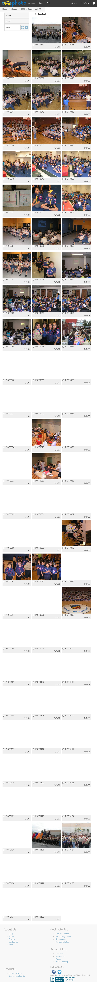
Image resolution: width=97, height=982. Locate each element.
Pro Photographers (63, 936)
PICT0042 (38, 112)
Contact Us (13, 942)
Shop (41, 3)
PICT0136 (68, 45)
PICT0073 (68, 414)
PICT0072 (38, 414)
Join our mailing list (17, 976)
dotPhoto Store (15, 973)
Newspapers (60, 939)
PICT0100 (68, 648)
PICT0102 (38, 682)
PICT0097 (68, 615)
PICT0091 (8, 581)
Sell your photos (62, 942)
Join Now (85, 3)
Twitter (59, 972)
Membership (60, 956)
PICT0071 (8, 414)
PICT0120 (38, 782)
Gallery (50, 3)
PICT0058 (38, 279)
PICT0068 (8, 380)
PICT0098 (8, 648)
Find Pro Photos (62, 934)
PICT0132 (38, 917)
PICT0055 (38, 246)
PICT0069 (38, 380)
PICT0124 (68, 816)
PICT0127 (68, 850)
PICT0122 (8, 816)
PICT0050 (68, 179)
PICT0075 (38, 447)
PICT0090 (68, 548)
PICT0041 (8, 112)
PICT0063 (38, 313)
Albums (31, 3)
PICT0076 (68, 447)
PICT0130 (68, 883)
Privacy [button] (12, 939)
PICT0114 (68, 749)
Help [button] (11, 945)
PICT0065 (8, 346)
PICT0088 (8, 548)
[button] (94, 3)
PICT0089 (38, 548)
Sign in (74, 3)
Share (8, 20)
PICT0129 (38, 883)
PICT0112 (38, 749)
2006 (23, 9)
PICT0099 (38, 648)
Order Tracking (61, 962)
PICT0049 (38, 179)
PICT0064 (68, 313)
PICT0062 (8, 313)
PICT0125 (8, 850)
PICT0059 (68, 279)
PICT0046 (68, 145)
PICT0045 (38, 145)
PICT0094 (8, 615)
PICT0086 (38, 514)
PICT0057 (8, 279)
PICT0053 (68, 212)
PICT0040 (68, 78)
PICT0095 (38, 615)
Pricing (58, 959)
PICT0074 (8, 447)
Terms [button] (11, 936)
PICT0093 (68, 581)
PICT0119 (38, 45)
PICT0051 (8, 212)
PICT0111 (8, 749)
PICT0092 (38, 581)
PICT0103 (68, 682)
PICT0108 (38, 715)
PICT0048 (8, 179)
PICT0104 (8, 715)
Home (4, 9)
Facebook (54, 972)
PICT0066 (38, 346)
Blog (11, 934)
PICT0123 (38, 816)
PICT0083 (68, 481)
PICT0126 (38, 850)
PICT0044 (8, 145)
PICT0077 (8, 481)
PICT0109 (68, 715)
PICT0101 (8, 682)
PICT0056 (68, 246)
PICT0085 (8, 514)
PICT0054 (8, 246)
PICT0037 (8, 78)
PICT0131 (8, 917)
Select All (42, 14)
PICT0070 (68, 380)
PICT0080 (38, 481)
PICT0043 (68, 112)
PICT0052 (38, 212)
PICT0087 (68, 514)
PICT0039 (38, 78)
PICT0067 (68, 346)
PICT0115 (8, 782)
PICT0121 (68, 782)
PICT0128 (8, 883)
